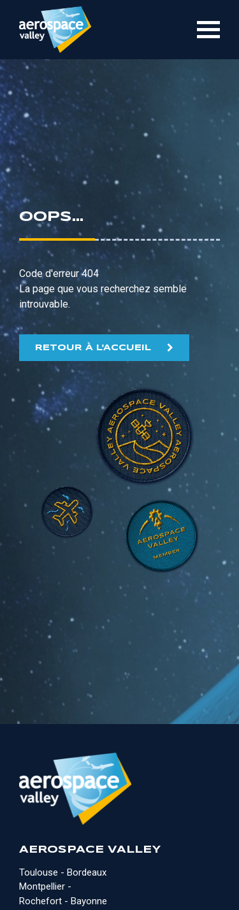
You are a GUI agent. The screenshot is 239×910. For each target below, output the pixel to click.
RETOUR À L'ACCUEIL (93, 348)
